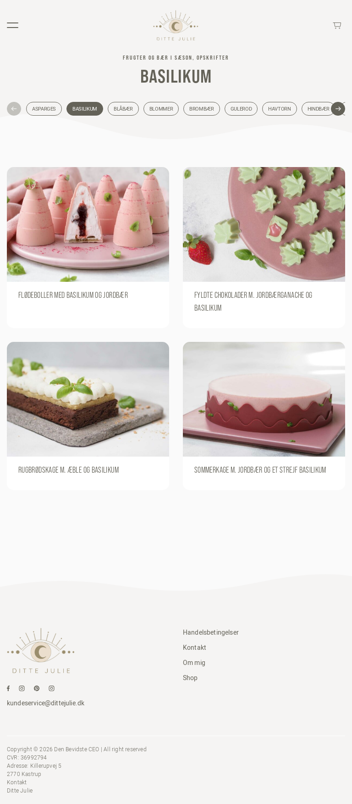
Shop (190, 677)
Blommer (161, 108)
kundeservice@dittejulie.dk (45, 703)
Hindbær (318, 108)
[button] (14, 109)
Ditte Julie (20, 790)
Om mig (194, 662)
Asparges (44, 108)
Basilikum (84, 108)
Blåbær (123, 108)
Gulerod (241, 108)
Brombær (201, 108)
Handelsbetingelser (211, 632)
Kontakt (194, 647)
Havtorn (279, 108)
